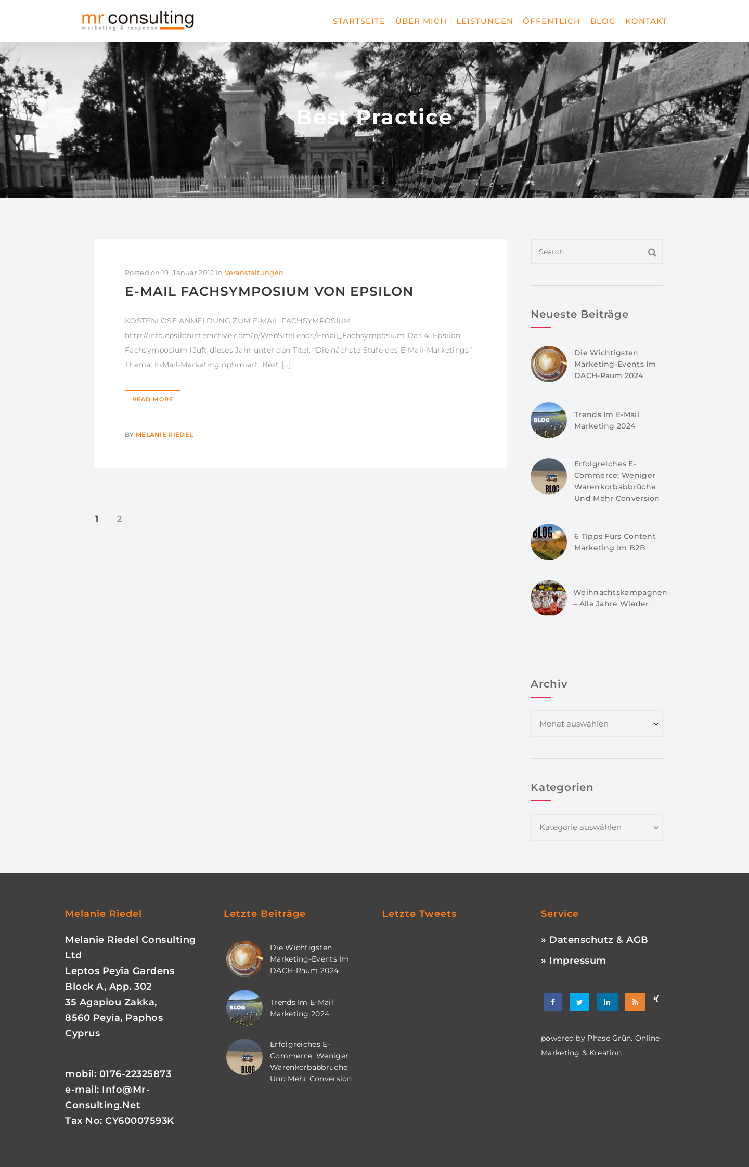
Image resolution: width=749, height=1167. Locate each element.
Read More (152, 399)
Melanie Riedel (164, 434)
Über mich (421, 21)
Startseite (359, 21)
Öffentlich (551, 21)
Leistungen (484, 21)
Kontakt (646, 21)
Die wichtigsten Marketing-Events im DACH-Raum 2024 (615, 364)
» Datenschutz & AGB (595, 939)
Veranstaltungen (254, 272)
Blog (603, 21)
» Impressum (573, 960)
